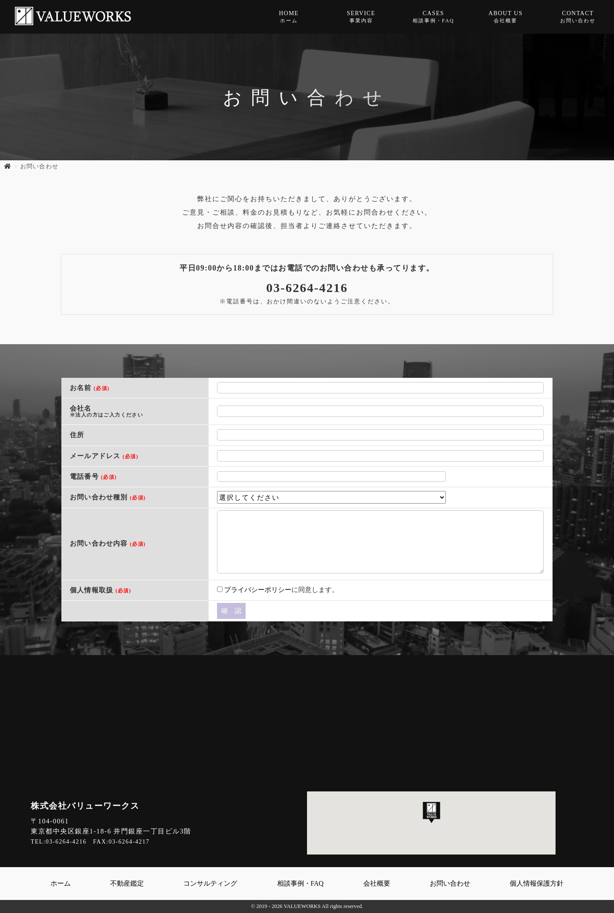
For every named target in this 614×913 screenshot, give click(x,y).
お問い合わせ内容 (108, 543)
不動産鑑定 (127, 883)
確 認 (231, 610)
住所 (77, 434)
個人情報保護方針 (537, 883)
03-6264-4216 (307, 288)
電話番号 (93, 476)
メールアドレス (104, 455)
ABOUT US (505, 17)
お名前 (89, 387)
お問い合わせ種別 (108, 497)
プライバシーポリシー (257, 589)
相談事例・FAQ (300, 883)
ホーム (60, 883)
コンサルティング (210, 883)
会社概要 (376, 883)
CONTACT (578, 17)
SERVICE (361, 17)
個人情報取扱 (100, 590)
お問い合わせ (450, 883)
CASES (434, 17)
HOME (289, 17)
